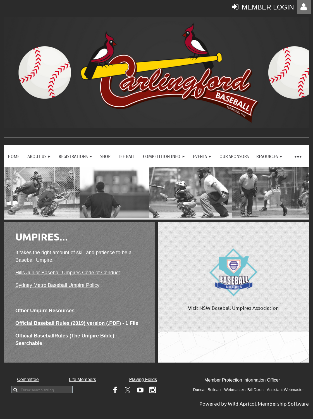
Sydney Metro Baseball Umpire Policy (57, 285)
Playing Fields (143, 379)
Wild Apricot (242, 403)
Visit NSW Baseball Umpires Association (233, 308)
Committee (28, 379)
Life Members (82, 379)
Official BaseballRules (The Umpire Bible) (64, 336)
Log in (304, 7)
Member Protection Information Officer (242, 380)
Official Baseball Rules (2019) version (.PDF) (68, 323)
